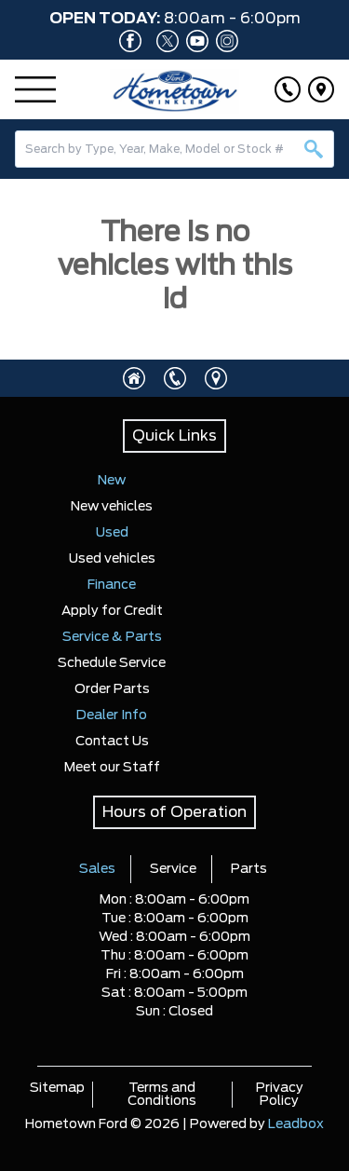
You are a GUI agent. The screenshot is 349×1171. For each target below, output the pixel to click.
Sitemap (57, 1088)
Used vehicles (112, 558)
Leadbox (296, 1124)
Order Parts (112, 689)
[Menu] (35, 89)
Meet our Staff (112, 767)
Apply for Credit (112, 611)
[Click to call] (288, 89)
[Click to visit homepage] (134, 378)
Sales (97, 869)
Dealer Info (111, 715)
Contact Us (112, 741)
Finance (111, 585)
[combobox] (174, 149)
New (112, 480)
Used (112, 532)
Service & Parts (112, 637)
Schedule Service (112, 663)
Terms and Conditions (162, 1095)
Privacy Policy (279, 1095)
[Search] (174, 149)
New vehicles (112, 506)
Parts (249, 869)
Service (173, 869)
